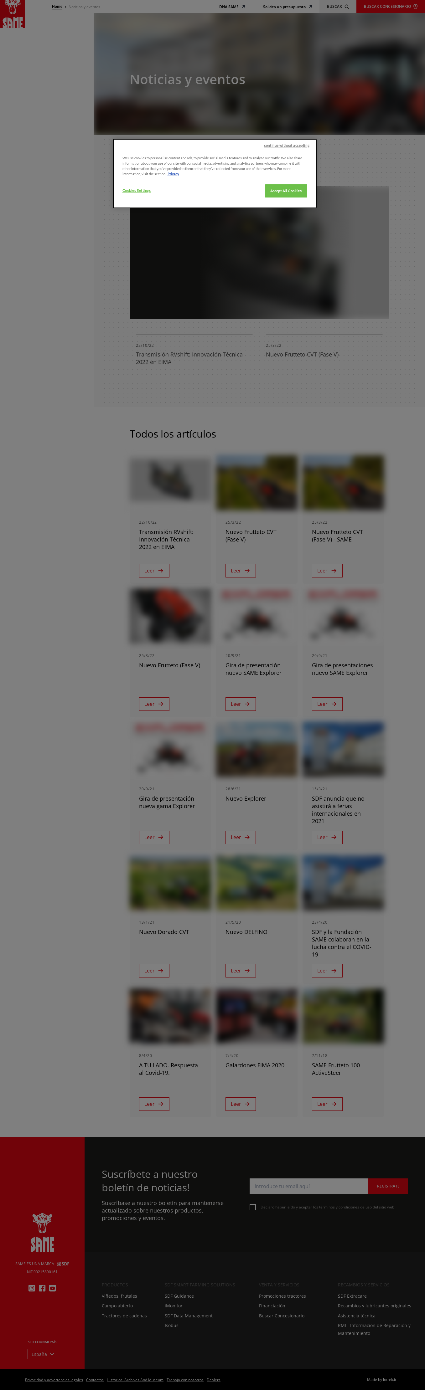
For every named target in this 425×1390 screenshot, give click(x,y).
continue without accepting (286, 146)
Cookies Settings (136, 191)
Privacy (173, 174)
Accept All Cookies (286, 191)
